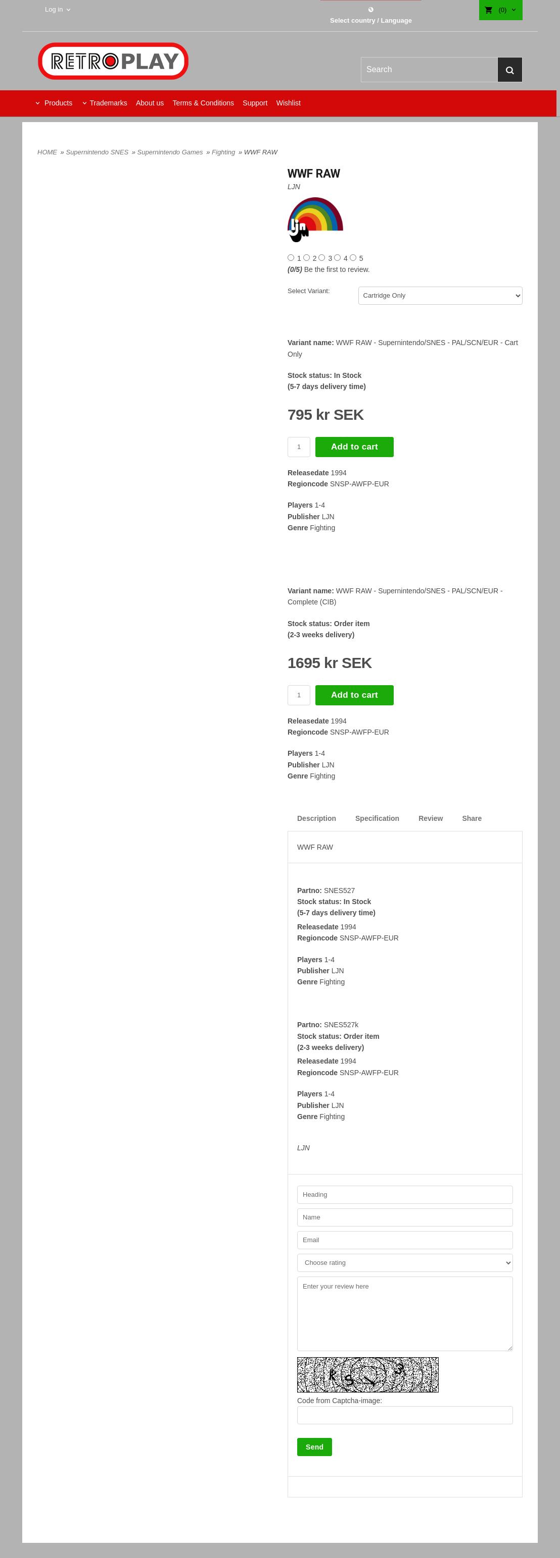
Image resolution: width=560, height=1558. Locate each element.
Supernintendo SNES (98, 152)
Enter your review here (405, 1313)
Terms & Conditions (203, 103)
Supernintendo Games (171, 152)
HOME (47, 152)
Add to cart (354, 447)
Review (430, 818)
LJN (294, 187)
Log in (54, 9)
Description (316, 818)
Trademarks (108, 103)
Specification (377, 818)
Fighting (224, 152)
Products (57, 103)
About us (150, 103)
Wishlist (288, 103)
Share (472, 818)
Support (255, 103)
